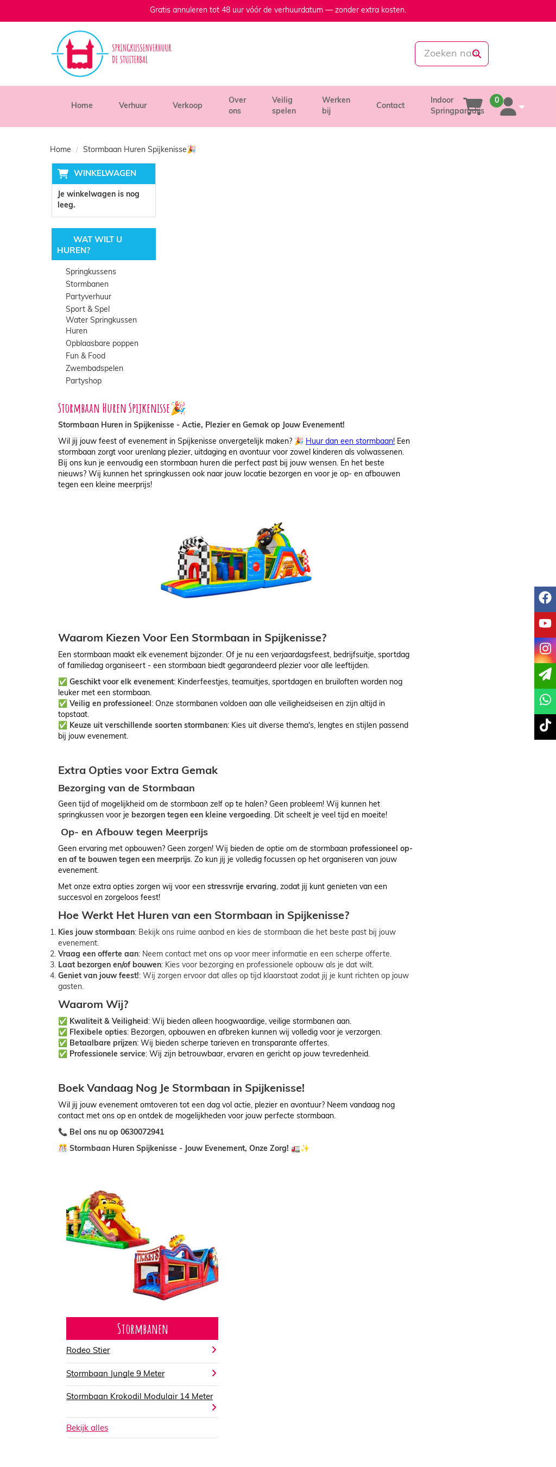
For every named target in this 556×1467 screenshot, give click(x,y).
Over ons (191, 1316)
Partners (190, 1327)
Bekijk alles (201, 1220)
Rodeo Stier (202, 1127)
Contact (390, 106)
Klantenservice (437, 1316)
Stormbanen (86, 285)
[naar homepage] (120, 53)
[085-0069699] (239, 54)
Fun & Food (84, 357)
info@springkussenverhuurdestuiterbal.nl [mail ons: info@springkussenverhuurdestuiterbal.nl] (122, 1336)
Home (82, 106)
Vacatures (193, 1338)
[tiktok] (496, 1442)
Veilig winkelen (319, 1327)
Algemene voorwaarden (335, 1338)
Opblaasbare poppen (101, 345)
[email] (545, 676)
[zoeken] (477, 53)
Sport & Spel (87, 310)
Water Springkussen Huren (100, 326)
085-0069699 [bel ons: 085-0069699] (89, 1317)
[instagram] (476, 1442)
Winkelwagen (103, 174)
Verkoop (188, 106)
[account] (510, 106)
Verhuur (133, 106)
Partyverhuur (87, 298)
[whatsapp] (314, 54)
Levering (308, 1316)
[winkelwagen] (473, 106)
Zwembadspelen (93, 370)
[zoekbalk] (435, 53)
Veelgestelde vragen (447, 1338)
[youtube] (457, 1442)
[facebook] (437, 1442)
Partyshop (82, 382)
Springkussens (90, 273)
